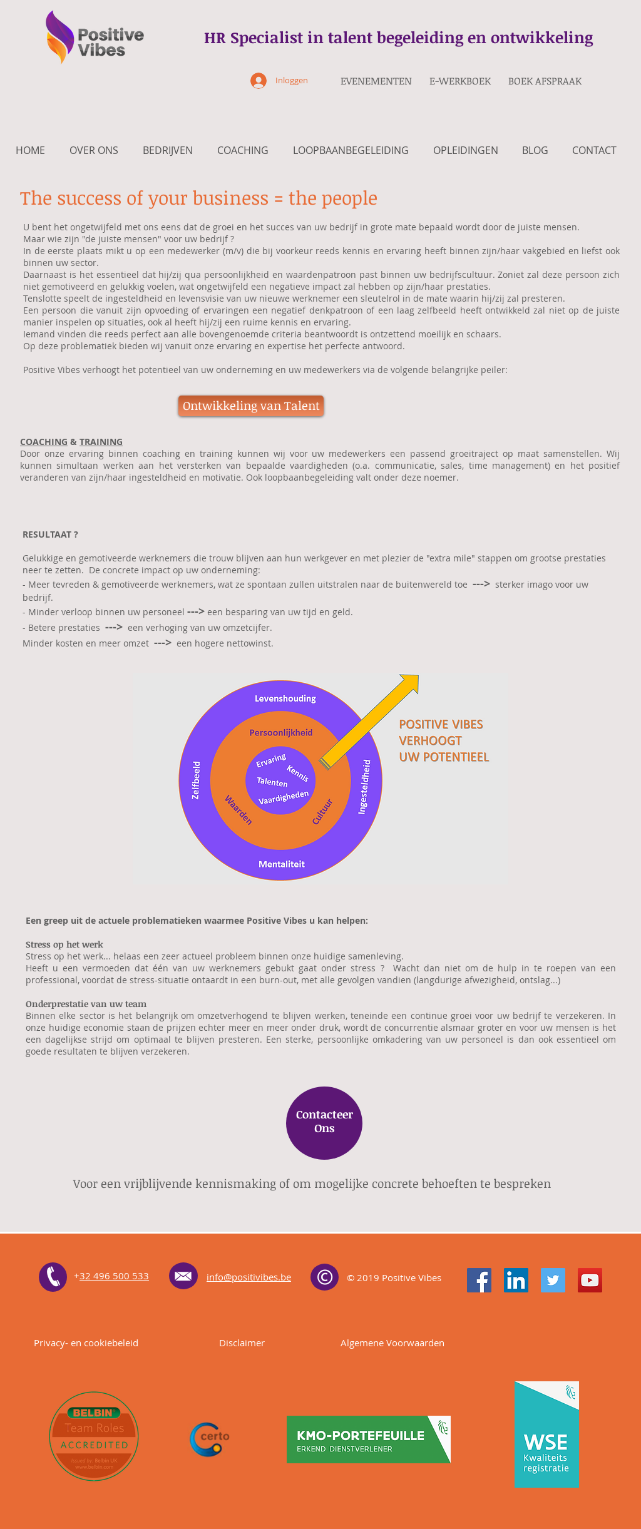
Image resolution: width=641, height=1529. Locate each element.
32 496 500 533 (114, 1275)
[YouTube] (590, 1280)
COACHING (44, 441)
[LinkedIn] (516, 1280)
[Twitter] (553, 1280)
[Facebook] (479, 1280)
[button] (251, 406)
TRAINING (101, 441)
